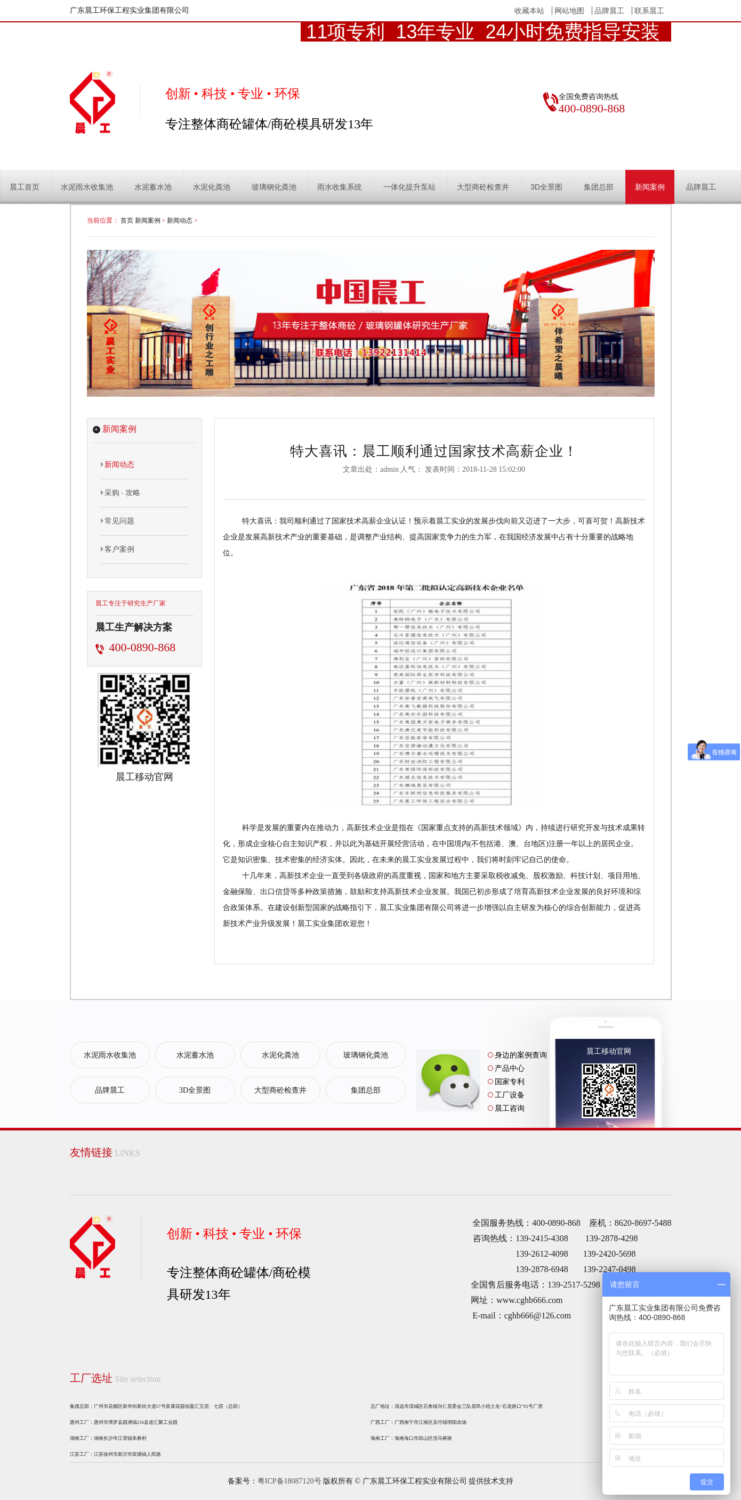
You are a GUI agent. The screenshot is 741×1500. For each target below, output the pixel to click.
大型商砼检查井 (483, 187)
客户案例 (117, 549)
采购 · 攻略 (121, 492)
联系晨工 (649, 10)
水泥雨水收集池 (87, 187)
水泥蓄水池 (153, 187)
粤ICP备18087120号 (289, 1481)
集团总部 (599, 187)
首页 (126, 220)
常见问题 (117, 521)
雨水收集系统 (339, 187)
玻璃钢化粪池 (274, 187)
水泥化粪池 (211, 187)
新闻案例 (650, 187)
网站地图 (569, 10)
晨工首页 (24, 187)
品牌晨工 (609, 10)
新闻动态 (179, 220)
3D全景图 (546, 187)
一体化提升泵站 (409, 187)
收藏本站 (529, 10)
